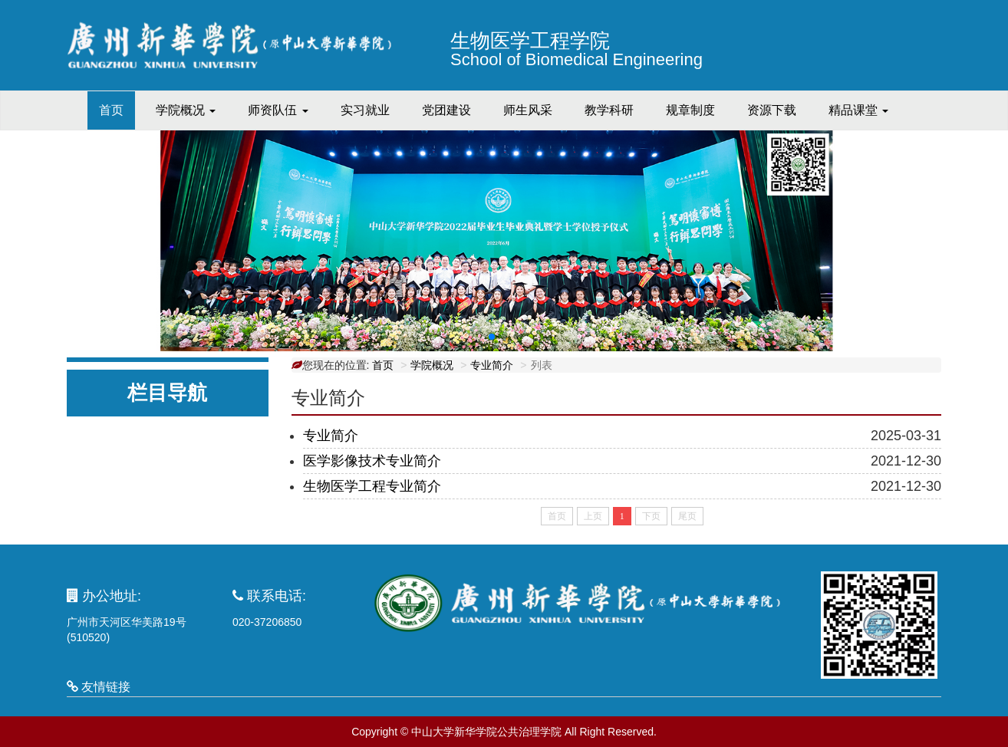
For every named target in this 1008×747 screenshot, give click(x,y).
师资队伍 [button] (278, 110)
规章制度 (690, 110)
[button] (492, 337)
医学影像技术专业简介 (372, 461)
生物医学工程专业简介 (372, 486)
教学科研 (609, 110)
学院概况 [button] (186, 110)
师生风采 (527, 110)
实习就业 (365, 110)
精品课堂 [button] (858, 110)
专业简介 (491, 365)
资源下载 (771, 110)
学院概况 (431, 365)
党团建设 (446, 110)
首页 (117, 109)
